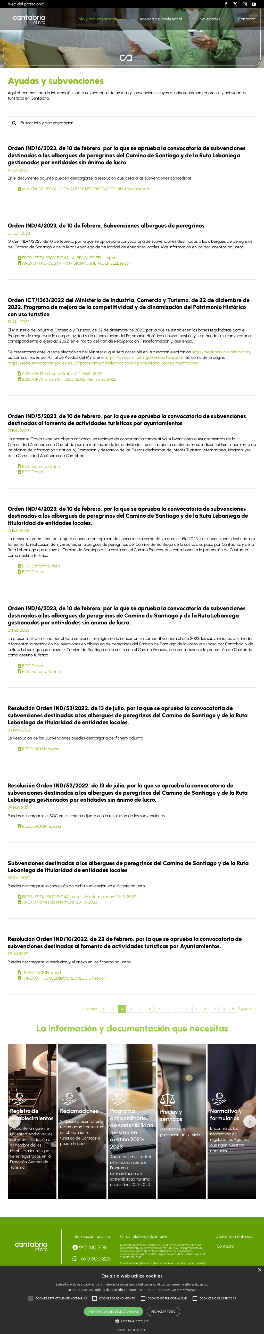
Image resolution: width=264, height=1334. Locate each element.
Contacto (225, 1246)
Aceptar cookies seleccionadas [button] (113, 1311)
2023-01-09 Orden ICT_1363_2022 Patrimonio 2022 (67, 379)
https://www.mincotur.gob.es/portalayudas (144, 357)
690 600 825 (91, 1258)
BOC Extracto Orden (39, 466)
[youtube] (254, 4)
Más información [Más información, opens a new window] (184, 1290)
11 (196, 1009)
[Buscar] (14, 122)
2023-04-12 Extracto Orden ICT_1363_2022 (60, 373)
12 (205, 1009)
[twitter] (235, 4)
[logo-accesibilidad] (31, 1242)
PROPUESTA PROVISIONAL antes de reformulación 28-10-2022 (77, 896)
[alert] (132, 1300)
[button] (14, 1121)
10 (187, 1009)
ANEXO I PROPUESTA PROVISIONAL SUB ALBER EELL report (75, 263)
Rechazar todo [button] (163, 1311)
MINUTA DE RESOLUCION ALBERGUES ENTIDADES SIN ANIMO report (84, 188)
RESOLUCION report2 (40, 826)
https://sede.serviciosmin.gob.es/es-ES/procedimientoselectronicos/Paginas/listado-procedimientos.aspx (104, 363)
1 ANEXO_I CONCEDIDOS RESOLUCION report (62, 978)
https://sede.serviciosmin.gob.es (221, 351)
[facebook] (226, 4)
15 (233, 1009)
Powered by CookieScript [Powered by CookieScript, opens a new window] (132, 1330)
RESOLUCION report (38, 748)
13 (215, 1009)
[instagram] (245, 4)
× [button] (259, 1270)
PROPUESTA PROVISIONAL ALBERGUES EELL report (67, 257)
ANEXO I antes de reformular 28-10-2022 (57, 902)
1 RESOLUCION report (39, 972)
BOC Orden (30, 471)
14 (224, 1009)
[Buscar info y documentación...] (132, 122)
